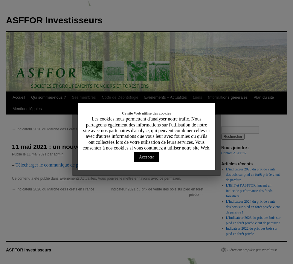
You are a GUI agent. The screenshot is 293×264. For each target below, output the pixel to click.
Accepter (146, 157)
